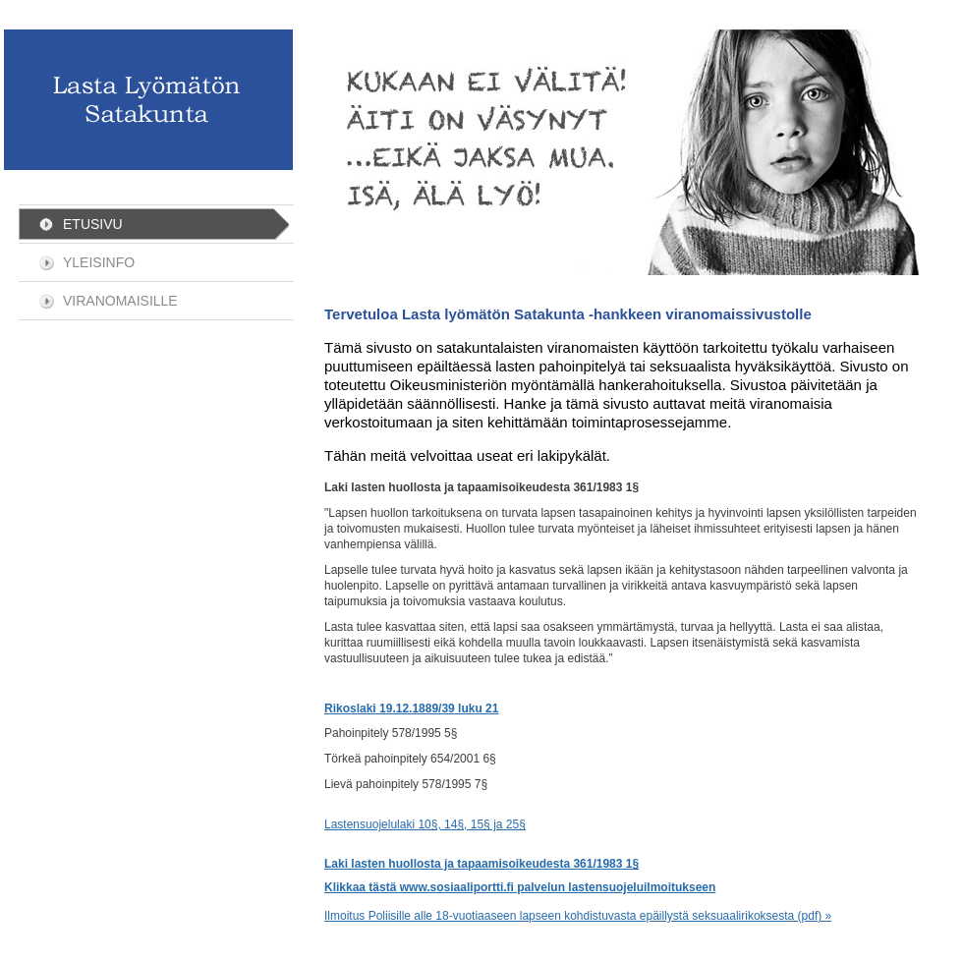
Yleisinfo (99, 262)
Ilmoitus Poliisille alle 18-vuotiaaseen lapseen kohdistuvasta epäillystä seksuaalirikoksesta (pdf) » (577, 916)
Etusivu (93, 224)
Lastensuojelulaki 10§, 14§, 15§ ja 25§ (425, 824)
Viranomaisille (120, 301)
